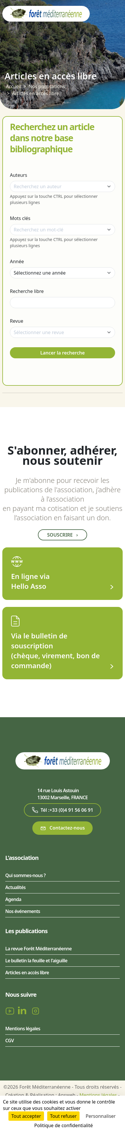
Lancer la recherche (62, 353)
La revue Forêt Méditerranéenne (38, 948)
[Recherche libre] (62, 302)
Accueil (13, 86)
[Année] (62, 272)
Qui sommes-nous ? (25, 875)
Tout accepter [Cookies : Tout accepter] (26, 1116)
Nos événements (22, 911)
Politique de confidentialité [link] (63, 1125)
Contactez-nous (62, 828)
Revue (16, 321)
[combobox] (62, 186)
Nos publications (47, 86)
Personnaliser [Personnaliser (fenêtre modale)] (101, 1116)
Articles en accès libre (35, 93)
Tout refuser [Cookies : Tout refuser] (63, 1116)
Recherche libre (27, 291)
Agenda (13, 899)
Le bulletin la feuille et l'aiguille (36, 960)
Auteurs (18, 175)
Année (17, 261)
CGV (9, 1040)
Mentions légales (22, 1028)
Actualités (15, 887)
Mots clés (20, 218)
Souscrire (62, 535)
